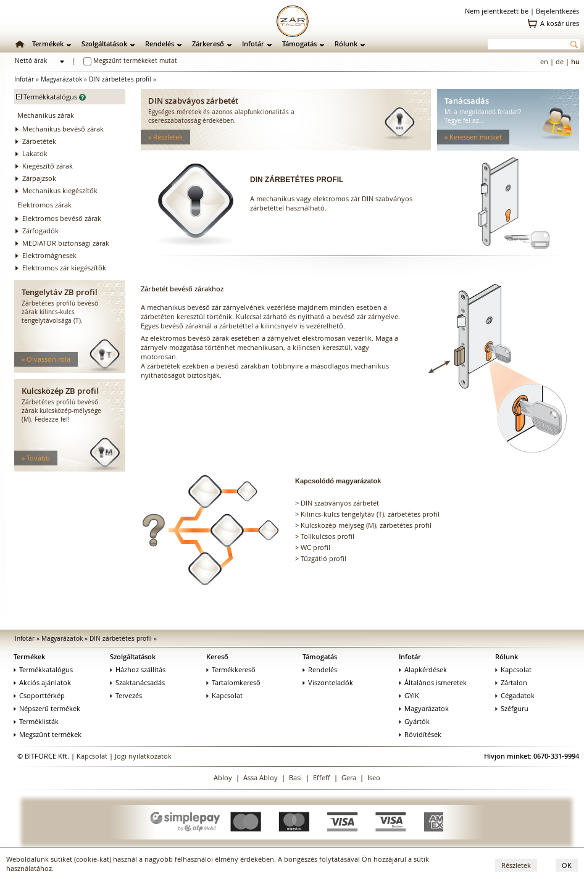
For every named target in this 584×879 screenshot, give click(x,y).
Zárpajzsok (39, 178)
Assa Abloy (260, 777)
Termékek (48, 43)
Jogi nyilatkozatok (143, 755)
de (560, 61)
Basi (295, 777)
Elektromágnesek (49, 255)
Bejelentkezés (557, 10)
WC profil (315, 547)
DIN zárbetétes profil (120, 79)
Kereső (217, 656)
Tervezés (126, 695)
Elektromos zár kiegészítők (64, 267)
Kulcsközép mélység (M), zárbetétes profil (366, 525)
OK (567, 865)
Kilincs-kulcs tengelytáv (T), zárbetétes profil (370, 514)
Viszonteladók (327, 682)
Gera (348, 777)
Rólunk (346, 43)
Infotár (253, 43)
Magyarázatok (61, 79)
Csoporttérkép (39, 695)
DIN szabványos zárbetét (340, 502)
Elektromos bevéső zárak (61, 218)
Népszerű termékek (47, 708)
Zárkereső (208, 43)
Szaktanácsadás (137, 682)
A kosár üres (559, 23)
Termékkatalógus (43, 669)
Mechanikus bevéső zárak (63, 128)
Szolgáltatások (104, 43)
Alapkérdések (423, 669)
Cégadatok (515, 695)
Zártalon (511, 682)
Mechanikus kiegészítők (60, 190)
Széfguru (511, 708)
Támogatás (299, 43)
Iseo (373, 777)
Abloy (223, 777)
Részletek (516, 865)
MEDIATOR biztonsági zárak (65, 243)
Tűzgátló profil (323, 558)
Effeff (321, 777)
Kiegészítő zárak (47, 165)
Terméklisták (36, 721)
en (544, 61)
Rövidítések (420, 734)
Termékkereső (231, 669)
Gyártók (414, 721)
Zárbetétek (39, 141)
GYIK (409, 695)
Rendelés (159, 43)
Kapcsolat (224, 695)
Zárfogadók (40, 230)
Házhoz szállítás (137, 669)
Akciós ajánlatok (42, 682)
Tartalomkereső (233, 682)
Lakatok (35, 153)
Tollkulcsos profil (327, 536)
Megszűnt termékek (47, 734)
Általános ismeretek (433, 682)
